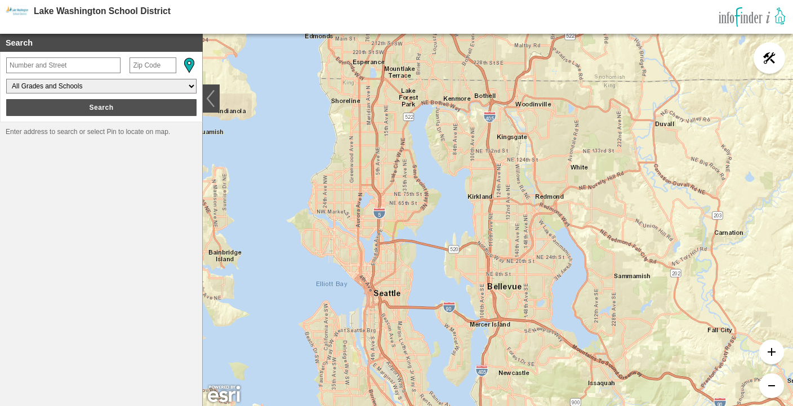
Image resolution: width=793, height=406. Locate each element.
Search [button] (101, 107)
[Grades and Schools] (101, 86)
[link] (752, 17)
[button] (189, 65)
